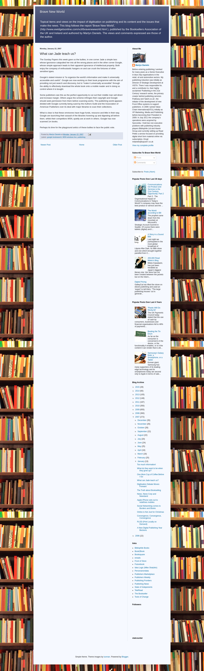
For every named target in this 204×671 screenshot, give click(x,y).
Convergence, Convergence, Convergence (149, 517)
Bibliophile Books (142, 548)
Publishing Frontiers (143, 580)
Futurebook (139, 564)
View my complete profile (142, 145)
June (140, 443)
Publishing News (142, 584)
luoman (107, 657)
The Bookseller (141, 594)
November (142, 424)
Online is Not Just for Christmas (150, 512)
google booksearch (54, 137)
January (141, 461)
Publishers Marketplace (145, 574)
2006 (137, 536)
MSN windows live (70, 137)
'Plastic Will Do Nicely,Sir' (154, 309)
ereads (138, 558)
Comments (140, 163)
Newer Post (46, 145)
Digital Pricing (140, 282)
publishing (81, 137)
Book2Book (139, 551)
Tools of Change (142, 597)
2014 (137, 391)
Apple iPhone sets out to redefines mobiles (147, 501)
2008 (137, 413)
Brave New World (52, 11)
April (140, 450)
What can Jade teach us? (148, 480)
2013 (137, 394)
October (141, 428)
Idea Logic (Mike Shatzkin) (146, 567)
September (142, 431)
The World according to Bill (154, 211)
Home (81, 145)
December (142, 420)
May (140, 446)
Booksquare (140, 554)
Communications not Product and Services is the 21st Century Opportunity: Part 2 (156, 189)
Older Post (117, 145)
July (140, 439)
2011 (137, 402)
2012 (137, 398)
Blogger (125, 657)
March (140, 454)
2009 (137, 409)
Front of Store (140, 561)
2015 (137, 387)
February (142, 458)
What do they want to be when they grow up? (150, 469)
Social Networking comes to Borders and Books (149, 507)
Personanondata (142, 571)
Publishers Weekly (142, 577)
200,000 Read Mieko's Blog (154, 259)
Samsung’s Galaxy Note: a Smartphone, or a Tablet (156, 356)
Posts (137, 158)
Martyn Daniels (142, 65)
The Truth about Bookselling (149, 490)
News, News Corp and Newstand (146, 495)
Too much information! (146, 464)
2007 (137, 417)
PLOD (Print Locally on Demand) (147, 523)
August (141, 435)
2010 (137, 406)
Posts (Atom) (149, 172)
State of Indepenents (143, 587)
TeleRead (139, 590)
